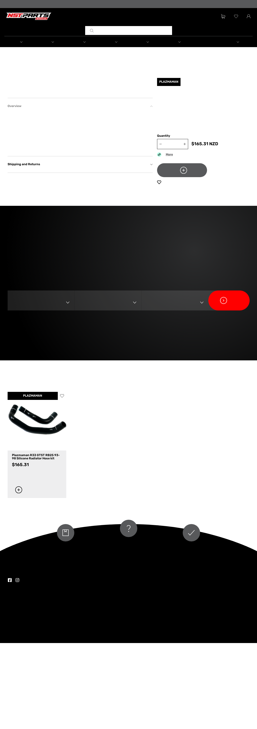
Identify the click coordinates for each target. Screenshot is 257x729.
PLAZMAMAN (32, 481)
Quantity (163, 140)
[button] (25, 42)
